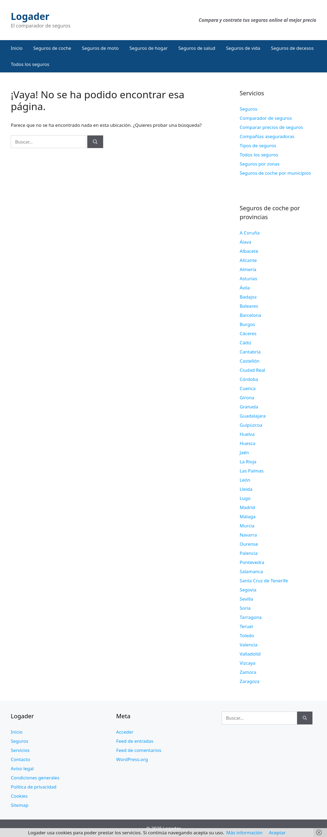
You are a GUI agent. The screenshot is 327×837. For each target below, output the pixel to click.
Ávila (245, 288)
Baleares (249, 306)
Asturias (248, 278)
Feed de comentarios (138, 750)
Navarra (248, 535)
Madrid (247, 507)
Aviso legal (22, 768)
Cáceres (248, 333)
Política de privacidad (33, 787)
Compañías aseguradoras (267, 136)
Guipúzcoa (251, 425)
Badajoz (248, 297)
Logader (30, 16)
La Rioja (248, 461)
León (245, 480)
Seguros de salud (196, 48)
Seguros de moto (100, 48)
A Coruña (250, 233)
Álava (245, 242)
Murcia (247, 526)
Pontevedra (252, 562)
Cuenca (248, 388)
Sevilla (246, 599)
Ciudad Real (252, 370)
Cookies (19, 796)
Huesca (248, 443)
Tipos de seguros (258, 145)
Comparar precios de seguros (271, 127)
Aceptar (277, 832)
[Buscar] (95, 141)
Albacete (249, 251)
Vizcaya (247, 663)
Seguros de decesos (292, 48)
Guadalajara (253, 416)
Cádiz (245, 342)
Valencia (249, 645)
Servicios (20, 750)
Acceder (124, 732)
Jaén (244, 452)
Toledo (247, 635)
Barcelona (250, 315)
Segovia (248, 590)
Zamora (248, 672)
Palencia (249, 553)
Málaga (248, 516)
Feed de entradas (134, 741)
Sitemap (19, 805)
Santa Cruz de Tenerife (264, 580)
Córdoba (249, 379)
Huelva (247, 434)
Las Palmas (252, 471)
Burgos (247, 324)
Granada (249, 407)
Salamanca (251, 571)
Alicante (248, 260)
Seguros (248, 109)
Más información (244, 832)
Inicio (17, 48)
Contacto (20, 759)
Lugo (245, 498)
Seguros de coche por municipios (275, 173)
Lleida (246, 489)
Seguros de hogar (149, 48)
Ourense (249, 544)
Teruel (246, 626)
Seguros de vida (243, 48)
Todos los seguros (30, 64)
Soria (245, 608)
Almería (248, 269)
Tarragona (251, 617)
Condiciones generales (35, 778)
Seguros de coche (52, 48)
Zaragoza (250, 681)
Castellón (250, 361)
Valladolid (250, 654)
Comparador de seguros (266, 118)
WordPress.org (132, 759)
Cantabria (250, 352)
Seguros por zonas (260, 164)
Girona (247, 397)
